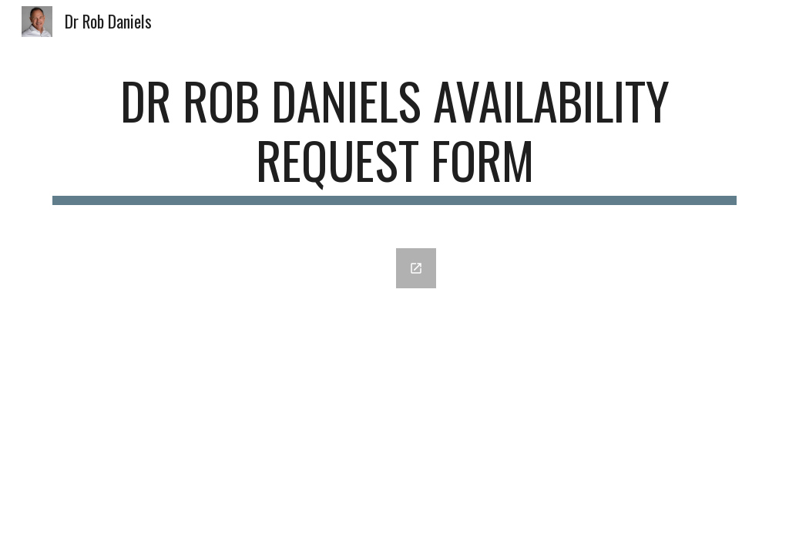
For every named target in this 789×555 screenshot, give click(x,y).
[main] (395, 138)
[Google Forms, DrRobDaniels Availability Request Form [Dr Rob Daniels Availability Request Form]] (245, 369)
